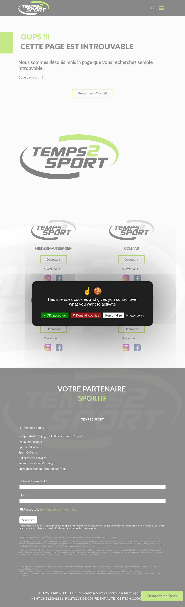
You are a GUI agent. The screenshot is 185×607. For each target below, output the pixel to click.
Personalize (113, 315)
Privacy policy (135, 315)
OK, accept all (54, 315)
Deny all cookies (86, 315)
